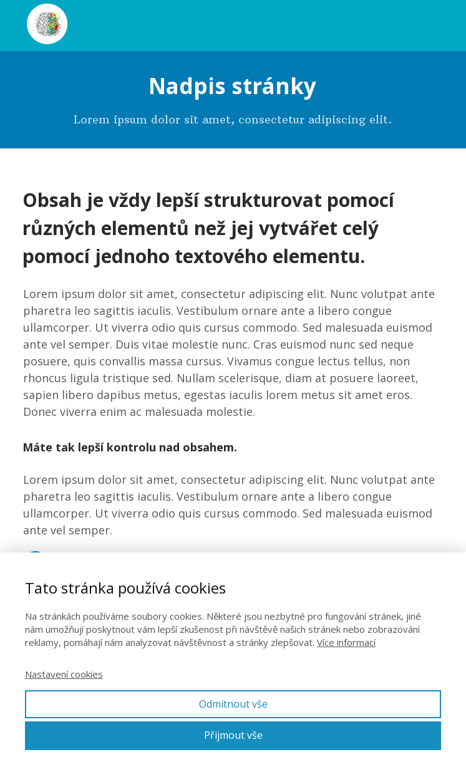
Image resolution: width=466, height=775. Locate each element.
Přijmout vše (233, 735)
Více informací (346, 642)
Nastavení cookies (64, 674)
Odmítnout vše (233, 704)
